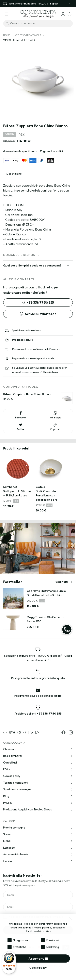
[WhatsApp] (67, 629)
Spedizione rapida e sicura (26, 330)
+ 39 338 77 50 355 (38, 302)
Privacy (38, 803)
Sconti (38, 834)
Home (6, 35)
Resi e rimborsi (38, 756)
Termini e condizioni (38, 782)
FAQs (38, 769)
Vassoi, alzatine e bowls (19, 40)
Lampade (38, 847)
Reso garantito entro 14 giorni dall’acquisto (36, 349)
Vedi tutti (63, 582)
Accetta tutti (38, 958)
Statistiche (19, 947)
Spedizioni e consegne (38, 789)
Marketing (52, 947)
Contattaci (38, 762)
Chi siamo (38, 749)
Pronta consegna (38, 827)
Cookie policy (38, 776)
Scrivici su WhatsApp (38, 314)
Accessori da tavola (27, 35)
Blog (38, 796)
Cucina (38, 861)
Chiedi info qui (50, 372)
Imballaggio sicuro (22, 339)
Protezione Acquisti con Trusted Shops (38, 809)
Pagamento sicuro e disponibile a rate (33, 358)
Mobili (38, 841)
